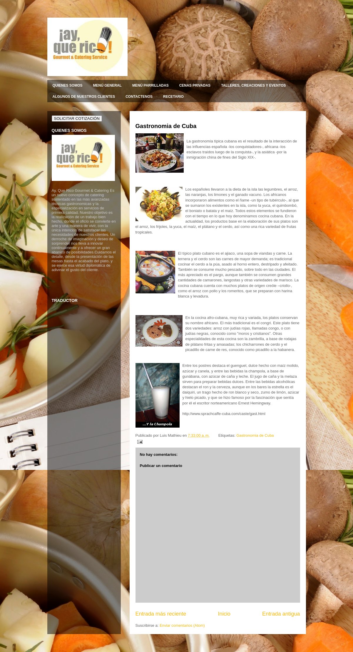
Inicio (224, 614)
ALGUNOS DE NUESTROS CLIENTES (84, 97)
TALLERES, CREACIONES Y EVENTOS (253, 85)
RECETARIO (173, 97)
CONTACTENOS (139, 97)
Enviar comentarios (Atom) (182, 625)
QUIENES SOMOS (68, 85)
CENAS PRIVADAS (194, 85)
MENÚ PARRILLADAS (150, 85)
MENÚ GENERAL (107, 85)
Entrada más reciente (160, 614)
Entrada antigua (281, 614)
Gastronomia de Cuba (166, 126)
